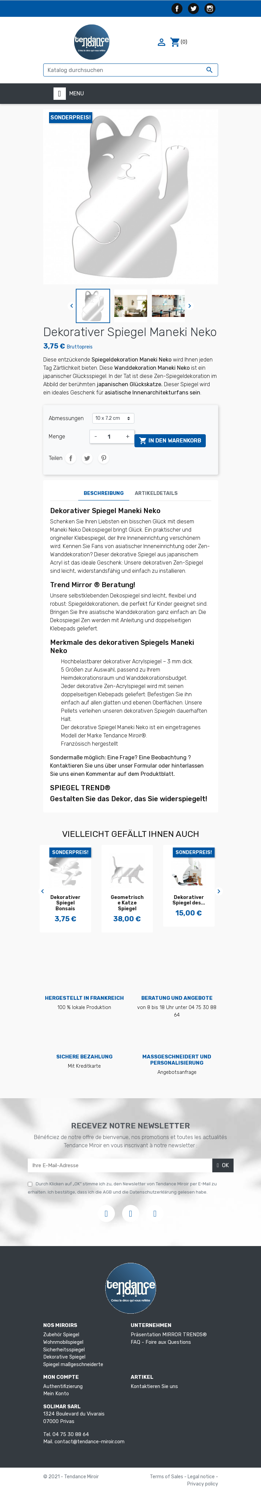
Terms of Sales (167, 1477)
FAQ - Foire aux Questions (161, 1342)
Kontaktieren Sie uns (154, 1386)
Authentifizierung (63, 1386)
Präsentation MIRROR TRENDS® (169, 1335)
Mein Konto (56, 1394)
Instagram (209, 8)
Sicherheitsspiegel (64, 1350)
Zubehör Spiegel (61, 1335)
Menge (57, 436)
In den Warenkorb (170, 441)
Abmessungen (66, 418)
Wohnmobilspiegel (63, 1342)
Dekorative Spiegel (64, 1357)
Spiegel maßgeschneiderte (73, 1364)
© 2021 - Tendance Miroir (71, 1477)
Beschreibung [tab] (104, 493)
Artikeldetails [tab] (156, 493)
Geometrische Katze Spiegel (130, 903)
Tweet (87, 458)
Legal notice (202, 1477)
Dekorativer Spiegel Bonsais (69, 903)
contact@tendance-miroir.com (89, 1442)
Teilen (70, 458)
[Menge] (111, 436)
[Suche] (130, 69)
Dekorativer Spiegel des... (192, 900)
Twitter (193, 8)
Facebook (176, 8)
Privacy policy (202, 1484)
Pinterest (103, 458)
